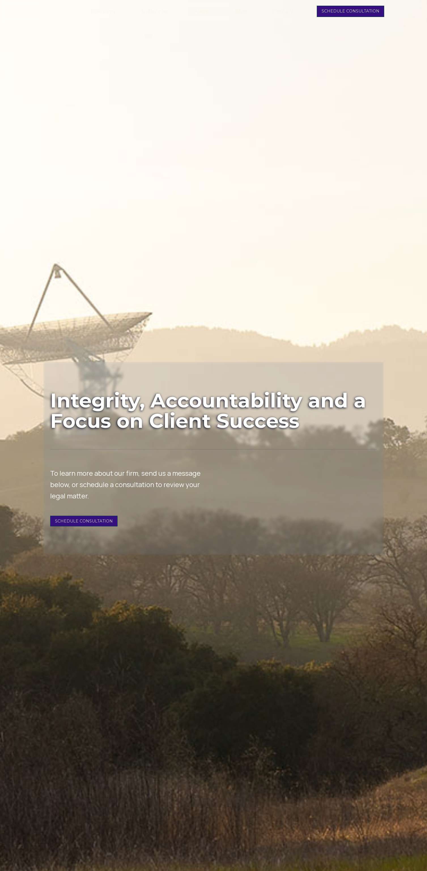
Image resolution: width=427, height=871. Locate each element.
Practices (103, 11)
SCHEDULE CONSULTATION (350, 11)
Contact (283, 11)
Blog (241, 11)
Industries (155, 11)
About (201, 11)
